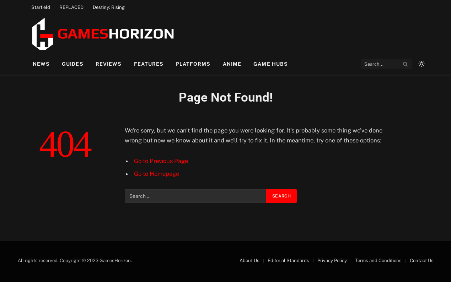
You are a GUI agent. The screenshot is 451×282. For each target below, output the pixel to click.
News (41, 64)
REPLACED (71, 7)
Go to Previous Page (161, 160)
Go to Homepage (156, 173)
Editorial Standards (288, 260)
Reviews (109, 64)
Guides (73, 64)
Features (149, 64)
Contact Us (422, 260)
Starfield (40, 7)
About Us (249, 260)
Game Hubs (270, 64)
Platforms (193, 64)
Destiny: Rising (109, 7)
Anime (232, 64)
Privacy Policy (332, 260)
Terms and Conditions (378, 260)
